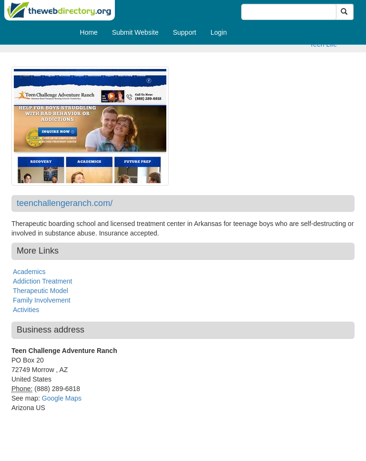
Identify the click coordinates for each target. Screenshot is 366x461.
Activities (26, 310)
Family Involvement (42, 300)
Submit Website (135, 32)
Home (89, 32)
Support (184, 32)
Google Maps (61, 398)
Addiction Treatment (42, 281)
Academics (29, 271)
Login (219, 32)
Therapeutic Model (40, 290)
